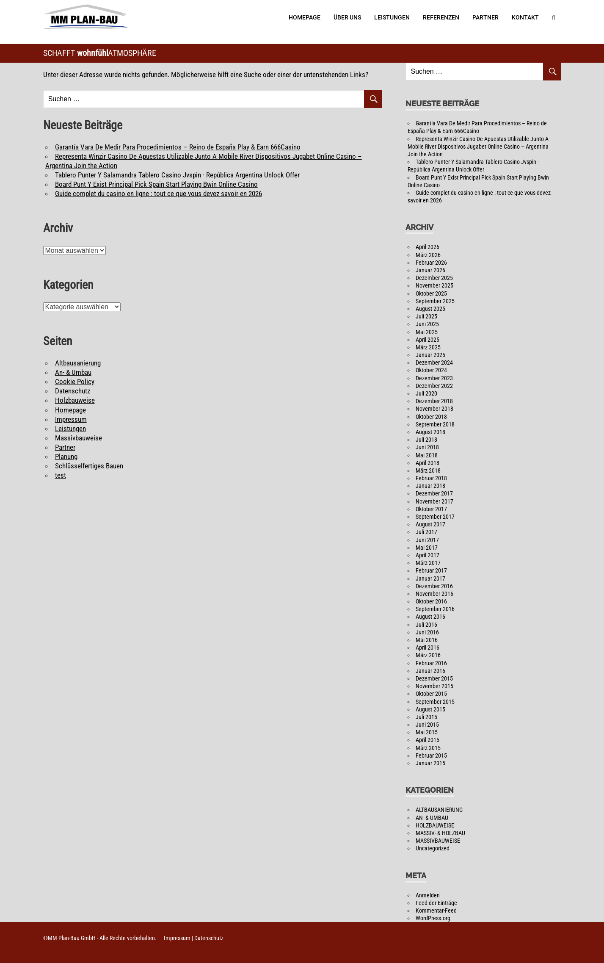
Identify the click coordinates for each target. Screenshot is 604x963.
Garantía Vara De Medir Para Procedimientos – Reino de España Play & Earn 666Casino (178, 147)
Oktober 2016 (431, 601)
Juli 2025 (426, 316)
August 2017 (430, 524)
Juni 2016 (427, 632)
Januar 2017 (430, 578)
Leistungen (392, 17)
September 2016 (435, 609)
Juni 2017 (427, 540)
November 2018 (434, 408)
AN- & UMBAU (432, 817)
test (60, 475)
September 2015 (435, 701)
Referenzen (441, 17)
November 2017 (434, 501)
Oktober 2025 (431, 293)
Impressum (71, 419)
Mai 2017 (427, 547)
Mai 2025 (427, 332)
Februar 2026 (431, 262)
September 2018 (435, 424)
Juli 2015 (426, 717)
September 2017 (435, 516)
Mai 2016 (427, 639)
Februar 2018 (431, 478)
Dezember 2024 (434, 362)
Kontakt (525, 17)
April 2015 (427, 739)
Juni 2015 (427, 724)
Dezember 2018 (434, 401)
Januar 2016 (430, 670)
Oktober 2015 (431, 693)
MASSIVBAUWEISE (438, 840)
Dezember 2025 (434, 277)
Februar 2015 (431, 755)
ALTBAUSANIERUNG (439, 809)
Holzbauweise (75, 400)
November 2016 (434, 593)
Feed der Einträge (436, 902)
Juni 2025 (427, 324)
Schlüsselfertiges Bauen (89, 466)
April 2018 (427, 462)
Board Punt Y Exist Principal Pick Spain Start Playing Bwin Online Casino (156, 184)
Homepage (304, 17)
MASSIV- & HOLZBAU (440, 833)
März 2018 (428, 470)
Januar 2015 (430, 763)
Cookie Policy (74, 381)
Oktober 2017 (431, 509)
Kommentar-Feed (436, 910)
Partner (485, 17)
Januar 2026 (430, 270)
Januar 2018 (430, 485)
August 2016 (430, 616)
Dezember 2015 (434, 678)
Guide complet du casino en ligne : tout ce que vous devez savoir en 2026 (158, 193)
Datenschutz (72, 391)
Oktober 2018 (431, 416)
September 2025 (435, 301)
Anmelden (428, 895)
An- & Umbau (73, 372)
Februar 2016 (431, 663)
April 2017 (427, 555)
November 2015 (434, 686)
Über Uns (347, 17)
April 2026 (427, 247)
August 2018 (430, 432)
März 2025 (428, 347)
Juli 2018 (426, 439)
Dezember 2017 (434, 493)
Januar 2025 (430, 354)
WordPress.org (433, 918)
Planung (66, 456)
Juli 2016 (426, 624)
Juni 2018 (427, 447)
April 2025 (427, 339)
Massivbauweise (78, 438)
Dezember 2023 (434, 378)
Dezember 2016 (434, 586)
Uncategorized (433, 848)
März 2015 (428, 747)
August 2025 (430, 308)
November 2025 (434, 285)
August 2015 (430, 709)
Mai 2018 (427, 455)
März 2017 (428, 562)
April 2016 (427, 647)
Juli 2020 (426, 393)
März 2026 (428, 255)
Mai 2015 (427, 732)
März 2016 (428, 655)
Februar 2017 (431, 570)
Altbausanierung (78, 363)
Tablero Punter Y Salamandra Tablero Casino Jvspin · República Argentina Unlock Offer (177, 175)
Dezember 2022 (434, 385)
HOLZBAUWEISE (435, 825)
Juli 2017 (426, 532)
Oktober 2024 (431, 370)
